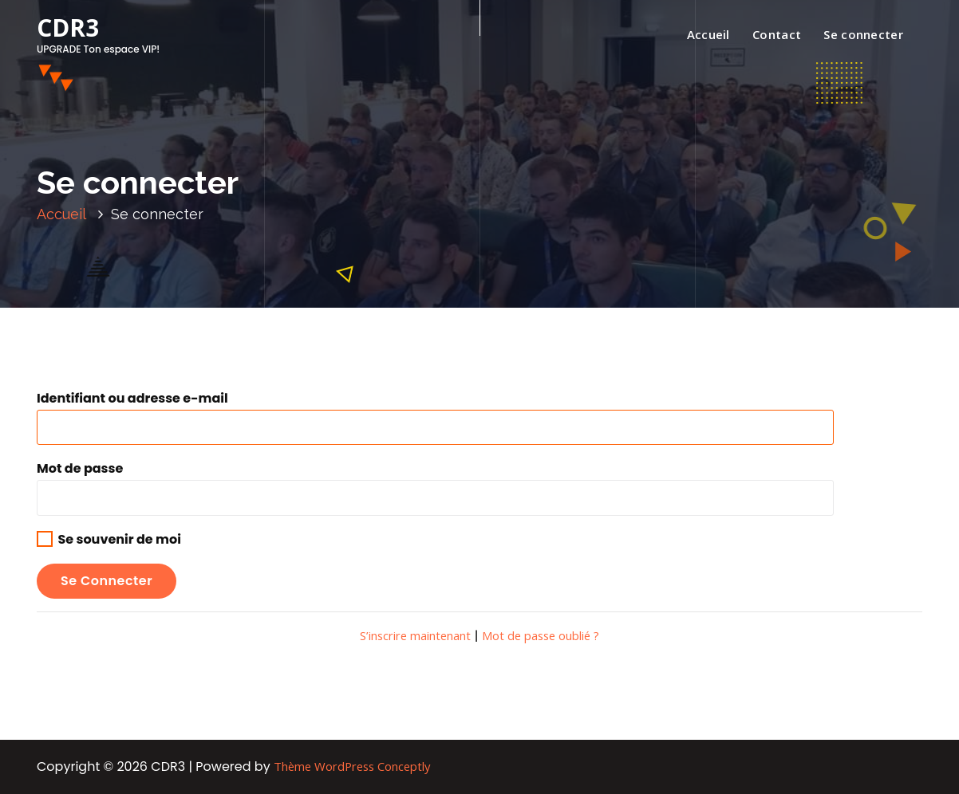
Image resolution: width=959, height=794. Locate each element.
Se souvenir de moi (109, 539)
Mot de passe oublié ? (540, 635)
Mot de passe (80, 468)
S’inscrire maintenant (415, 635)
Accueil (708, 34)
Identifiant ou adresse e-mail (132, 398)
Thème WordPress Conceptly (352, 766)
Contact (776, 34)
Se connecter (863, 34)
